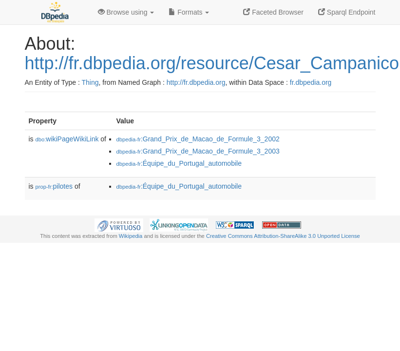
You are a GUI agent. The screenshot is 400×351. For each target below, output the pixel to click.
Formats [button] (189, 12)
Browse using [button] (126, 12)
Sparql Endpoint (347, 12)
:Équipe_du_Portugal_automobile (179, 163)
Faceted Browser (273, 12)
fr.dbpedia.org (311, 82)
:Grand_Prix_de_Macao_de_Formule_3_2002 (198, 139)
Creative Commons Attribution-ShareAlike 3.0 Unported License (283, 236)
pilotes (54, 186)
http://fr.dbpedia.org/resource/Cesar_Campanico (212, 63)
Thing (90, 82)
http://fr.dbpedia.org (196, 82)
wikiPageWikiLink (67, 139)
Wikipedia (131, 236)
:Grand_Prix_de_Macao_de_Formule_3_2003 (198, 151)
